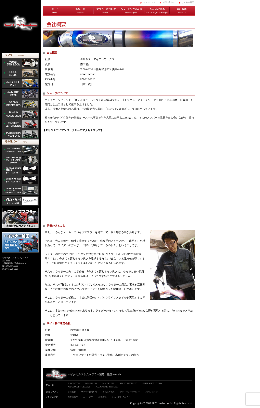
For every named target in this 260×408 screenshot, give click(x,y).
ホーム (55, 11)
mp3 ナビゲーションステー (20, 150)
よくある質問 (188, 2)
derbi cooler (20, 160)
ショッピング (149, 2)
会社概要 (182, 11)
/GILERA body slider (20, 170)
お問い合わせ (168, 2)
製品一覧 (80, 11)
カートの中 (88, 397)
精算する (103, 397)
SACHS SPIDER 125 (20, 104)
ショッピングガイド (131, 11)
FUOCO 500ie (20, 73)
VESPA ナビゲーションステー (20, 201)
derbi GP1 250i (20, 94)
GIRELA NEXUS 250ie (152, 383)
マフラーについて (106, 11)
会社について (52, 392)
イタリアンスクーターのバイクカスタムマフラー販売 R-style (20, 26)
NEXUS (20, 114)
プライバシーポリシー (130, 392)
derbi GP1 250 (20, 83)
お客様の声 (73, 397)
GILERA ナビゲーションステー (20, 190)
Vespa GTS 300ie (20, 63)
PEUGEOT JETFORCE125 (20, 124)
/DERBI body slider (20, 180)
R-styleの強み (157, 11)
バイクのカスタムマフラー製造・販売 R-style (94, 374)
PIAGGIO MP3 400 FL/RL (20, 134)
